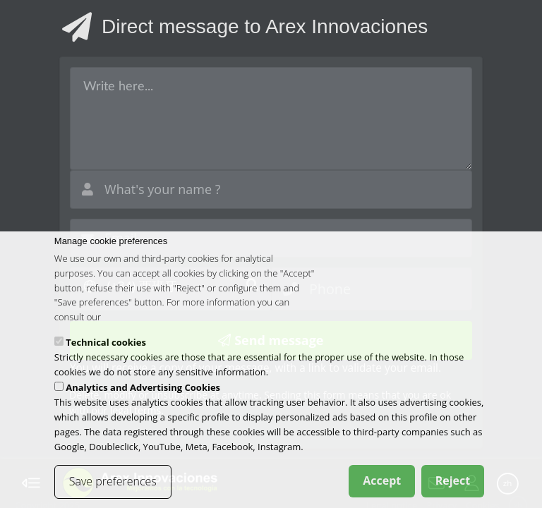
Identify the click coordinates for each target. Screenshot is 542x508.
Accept (382, 488)
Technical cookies (106, 350)
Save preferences (113, 489)
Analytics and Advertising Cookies (143, 395)
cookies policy (131, 324)
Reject (453, 488)
